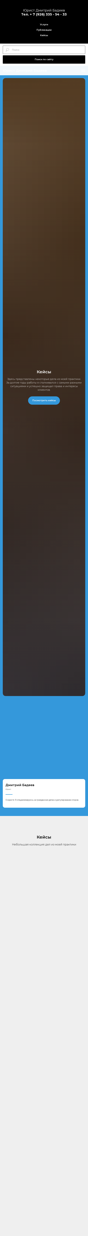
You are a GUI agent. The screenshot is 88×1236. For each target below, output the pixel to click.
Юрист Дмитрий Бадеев (44, 10)
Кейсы (44, 35)
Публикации (44, 30)
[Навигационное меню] (83, 70)
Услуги (44, 24)
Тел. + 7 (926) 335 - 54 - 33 (44, 14)
